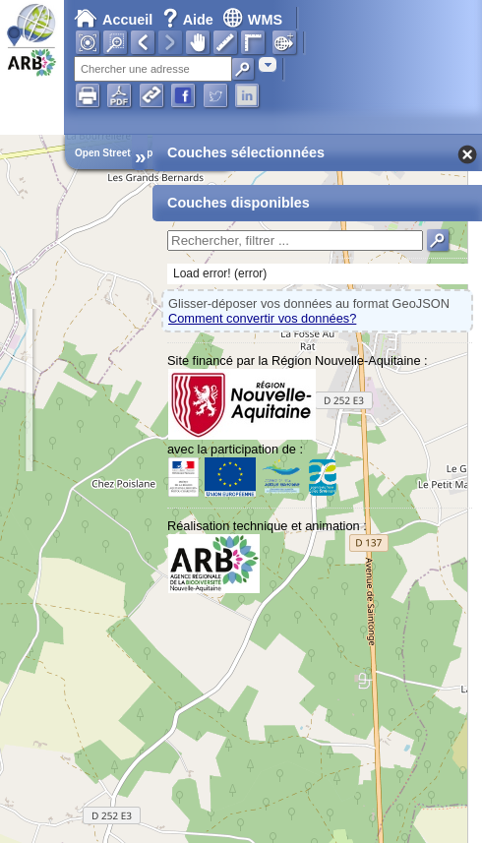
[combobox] (267, 64)
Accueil (113, 20)
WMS (252, 20)
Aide (189, 20)
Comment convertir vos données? (262, 318)
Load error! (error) (220, 273)
